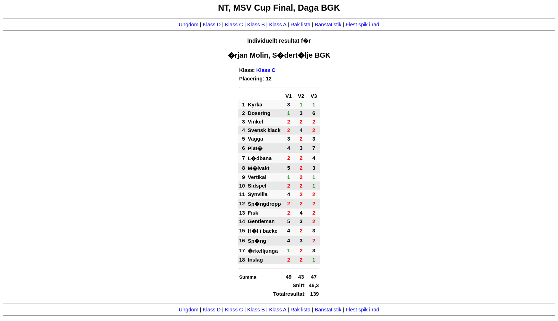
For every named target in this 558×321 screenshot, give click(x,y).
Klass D (212, 24)
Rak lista (300, 24)
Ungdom (188, 24)
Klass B (256, 24)
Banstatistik (328, 24)
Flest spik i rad (362, 24)
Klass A (277, 24)
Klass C (234, 24)
